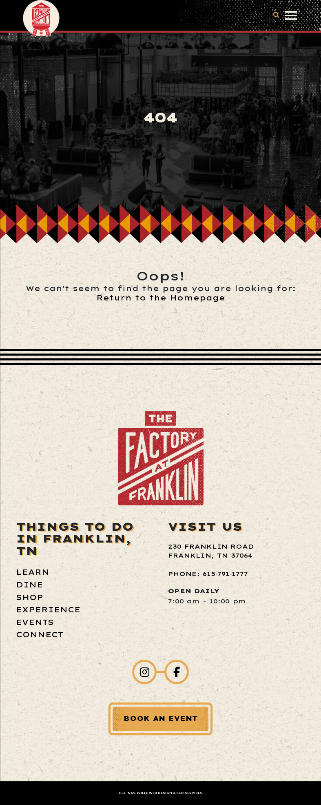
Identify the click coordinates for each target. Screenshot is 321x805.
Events (35, 622)
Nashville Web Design (150, 793)
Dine (29, 584)
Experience (48, 609)
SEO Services (189, 793)
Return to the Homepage (160, 297)
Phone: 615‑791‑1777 (208, 574)
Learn (32, 572)
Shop (29, 597)
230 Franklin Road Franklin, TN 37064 (211, 551)
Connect (39, 634)
